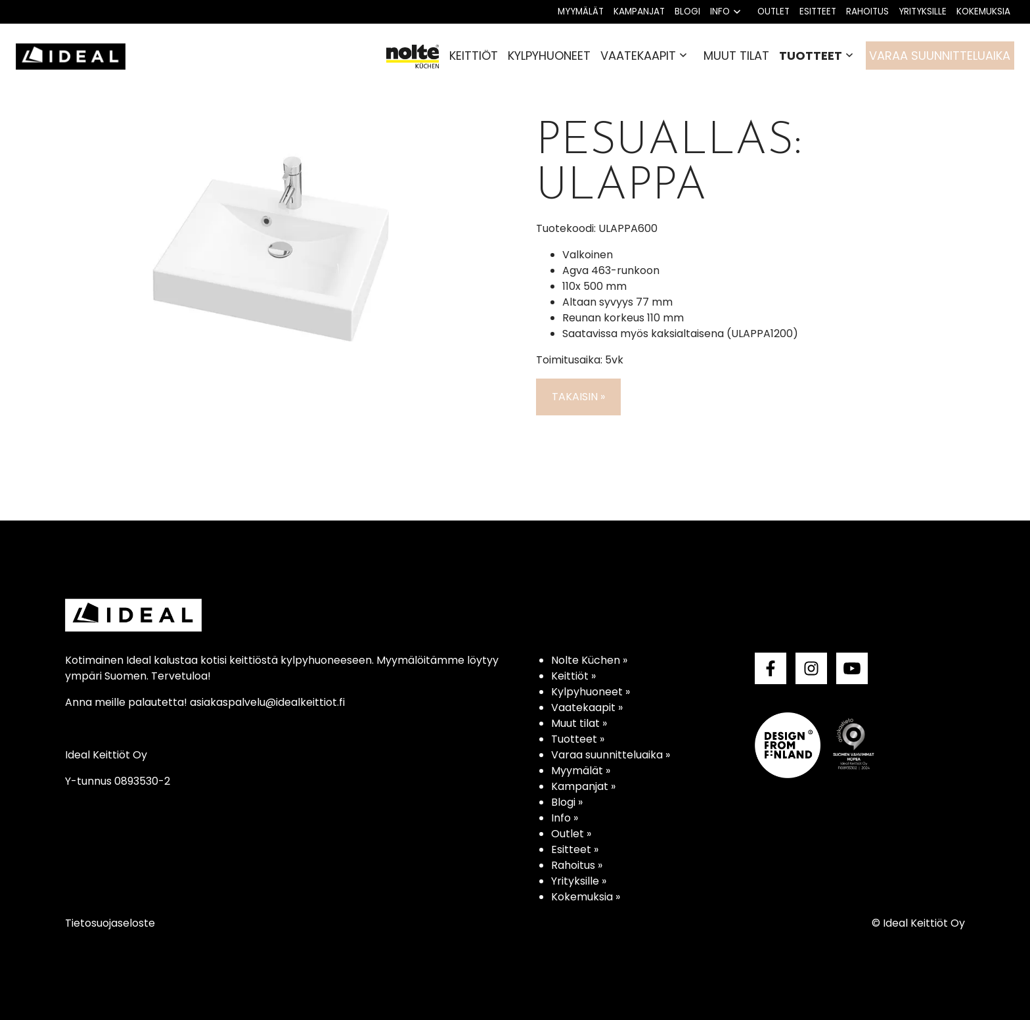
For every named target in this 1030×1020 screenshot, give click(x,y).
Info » (564, 817)
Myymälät (581, 11)
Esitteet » (574, 849)
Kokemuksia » (585, 896)
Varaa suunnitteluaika (939, 55)
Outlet (773, 11)
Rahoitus (867, 11)
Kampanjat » (583, 786)
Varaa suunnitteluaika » (610, 754)
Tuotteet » (577, 739)
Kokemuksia (983, 11)
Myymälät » (580, 770)
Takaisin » (578, 396)
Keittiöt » (573, 676)
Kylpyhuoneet (549, 55)
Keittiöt (473, 55)
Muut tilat (736, 55)
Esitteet (817, 11)
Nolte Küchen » (589, 660)
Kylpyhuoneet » (590, 691)
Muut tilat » (579, 723)
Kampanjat (639, 11)
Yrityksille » (578, 881)
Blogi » (567, 802)
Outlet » (571, 833)
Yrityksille (923, 11)
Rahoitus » (576, 865)
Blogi (687, 11)
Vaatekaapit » (587, 707)
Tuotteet (810, 55)
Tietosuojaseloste (110, 923)
